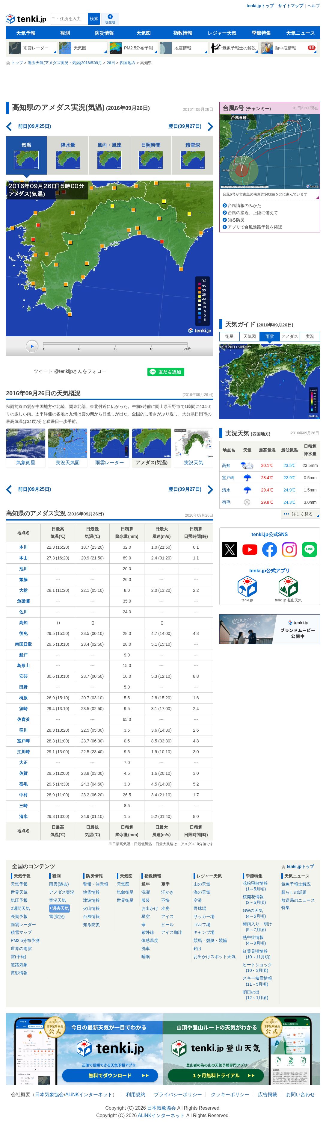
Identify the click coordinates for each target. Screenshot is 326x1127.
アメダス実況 (61, 892)
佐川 (23, 611)
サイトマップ (290, 5)
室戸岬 (23, 741)
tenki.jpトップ (260, 5)
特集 (285, 907)
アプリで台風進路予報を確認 (255, 227)
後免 (23, 633)
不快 (165, 900)
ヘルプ (313, 5)
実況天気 (57, 900)
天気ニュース (300, 33)
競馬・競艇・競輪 (210, 940)
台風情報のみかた (244, 205)
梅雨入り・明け (260, 927)
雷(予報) (18, 956)
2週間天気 (20, 908)
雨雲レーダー (23, 924)
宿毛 (23, 784)
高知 (23, 622)
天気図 (143, 33)
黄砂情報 (19, 972)
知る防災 (236, 220)
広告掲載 (267, 1094)
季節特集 (261, 33)
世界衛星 (125, 900)
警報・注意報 (95, 884)
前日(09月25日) (34, 126)
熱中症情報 (260, 940)
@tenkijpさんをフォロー (80, 371)
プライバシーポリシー (178, 1094)
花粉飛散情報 (260, 886)
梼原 (23, 697)
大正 (23, 762)
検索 (94, 18)
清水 (23, 816)
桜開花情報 (260, 899)
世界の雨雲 (21, 948)
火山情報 (91, 908)
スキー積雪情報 (260, 981)
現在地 (110, 22)
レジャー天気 (222, 33)
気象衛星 (125, 892)
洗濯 (145, 892)
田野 (23, 687)
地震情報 (91, 892)
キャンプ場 (204, 932)
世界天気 (19, 892)
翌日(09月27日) (184, 126)
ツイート (43, 371)
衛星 (229, 336)
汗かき (167, 892)
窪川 (23, 730)
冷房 (165, 908)
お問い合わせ (300, 1094)
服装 (145, 900)
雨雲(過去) (59, 884)
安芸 (23, 676)
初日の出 (260, 995)
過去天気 (60, 908)
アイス (167, 916)
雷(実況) (56, 916)
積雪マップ (21, 932)
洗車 (145, 948)
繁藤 (23, 579)
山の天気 (202, 884)
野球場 (200, 908)
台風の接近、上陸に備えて (253, 213)
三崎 (23, 805)
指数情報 (182, 33)
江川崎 (23, 751)
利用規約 (135, 1094)
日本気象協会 (49, 1094)
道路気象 (19, 964)
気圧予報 (19, 900)
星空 (145, 916)
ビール (167, 924)
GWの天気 (260, 913)
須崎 (23, 708)
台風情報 (91, 916)
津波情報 (91, 900)
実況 (310, 336)
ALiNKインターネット (88, 1094)
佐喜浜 (23, 719)
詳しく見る (302, 514)
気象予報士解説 (296, 884)
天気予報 (25, 33)
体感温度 (149, 940)
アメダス (289, 336)
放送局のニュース (298, 900)
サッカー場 (204, 916)
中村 (23, 794)
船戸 (23, 655)
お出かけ (149, 908)
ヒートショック (260, 967)
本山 (23, 558)
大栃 (23, 590)
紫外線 (147, 932)
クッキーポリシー (230, 1094)
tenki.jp (27, 20)
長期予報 (19, 916)
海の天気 (202, 892)
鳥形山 (23, 665)
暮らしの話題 (294, 892)
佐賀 (23, 773)
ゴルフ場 (202, 924)
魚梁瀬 (23, 601)
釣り (198, 948)
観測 (65, 33)
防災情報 (104, 33)
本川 (23, 547)
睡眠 (145, 956)
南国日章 (23, 644)
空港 (198, 900)
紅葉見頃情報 (260, 954)
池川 (23, 568)
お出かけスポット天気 (215, 956)
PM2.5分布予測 (25, 940)
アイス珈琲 (171, 932)
